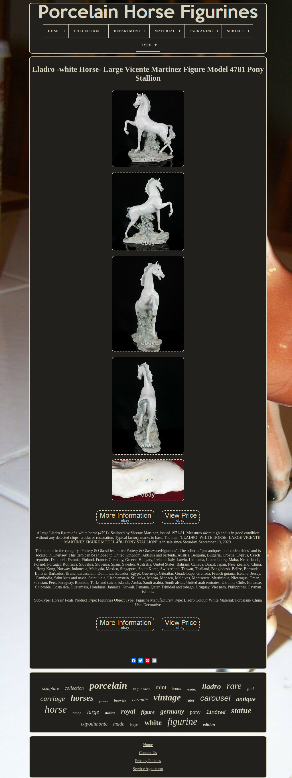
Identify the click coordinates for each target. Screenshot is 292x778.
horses (82, 697)
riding (76, 713)
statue (241, 710)
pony (195, 712)
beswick (120, 700)
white (153, 722)
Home (148, 745)
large (93, 712)
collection (74, 688)
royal (128, 711)
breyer (134, 725)
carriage (52, 698)
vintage (167, 697)
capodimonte (94, 724)
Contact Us (148, 753)
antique (246, 698)
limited (215, 712)
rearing (191, 689)
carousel (215, 698)
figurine (182, 721)
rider (190, 700)
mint (161, 687)
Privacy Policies (148, 761)
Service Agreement (148, 769)
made (118, 724)
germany (172, 711)
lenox (176, 688)
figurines (141, 689)
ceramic (140, 699)
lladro (211, 686)
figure (148, 712)
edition (209, 724)
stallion (110, 713)
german (103, 701)
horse (55, 709)
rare (234, 686)
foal (250, 688)
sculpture (50, 688)
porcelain (108, 685)
